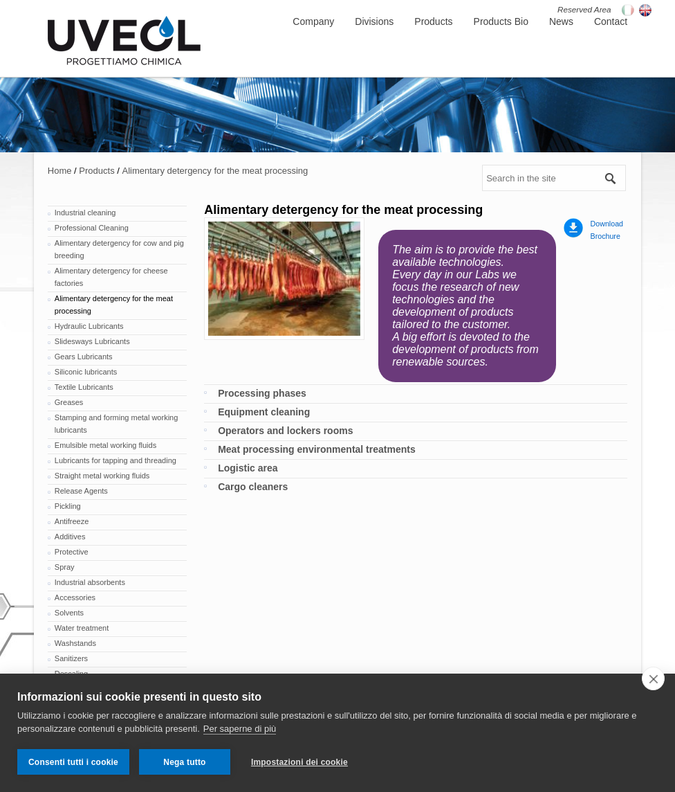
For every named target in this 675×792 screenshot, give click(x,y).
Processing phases (262, 393)
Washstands (75, 643)
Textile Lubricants (84, 387)
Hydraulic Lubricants (89, 326)
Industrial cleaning (85, 212)
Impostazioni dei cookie (299, 762)
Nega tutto (184, 762)
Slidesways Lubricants (92, 341)
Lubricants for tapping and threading (115, 460)
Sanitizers (71, 658)
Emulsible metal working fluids (105, 445)
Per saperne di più (240, 728)
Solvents (69, 613)
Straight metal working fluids (102, 475)
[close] (653, 678)
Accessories (75, 597)
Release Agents (81, 491)
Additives (70, 536)
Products (96, 170)
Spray (65, 567)
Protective (72, 552)
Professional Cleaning (92, 228)
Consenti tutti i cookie (73, 762)
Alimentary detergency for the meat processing (215, 170)
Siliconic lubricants (86, 372)
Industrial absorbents (90, 582)
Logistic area (247, 468)
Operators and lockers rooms (285, 430)
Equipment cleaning (264, 411)
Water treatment (82, 628)
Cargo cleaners (253, 486)
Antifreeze (72, 521)
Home (60, 170)
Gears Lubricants (84, 356)
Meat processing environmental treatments (317, 449)
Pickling (68, 506)
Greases (69, 402)
